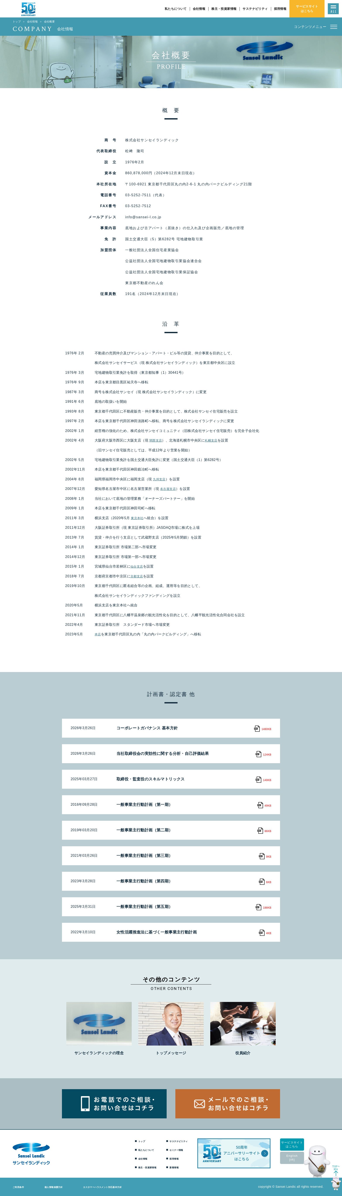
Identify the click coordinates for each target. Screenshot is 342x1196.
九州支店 (160, 479)
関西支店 (156, 440)
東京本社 (138, 518)
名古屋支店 (169, 489)
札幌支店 (214, 440)
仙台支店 (137, 566)
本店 (98, 634)
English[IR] (297, 1157)
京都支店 (137, 576)
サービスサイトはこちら (297, 1144)
